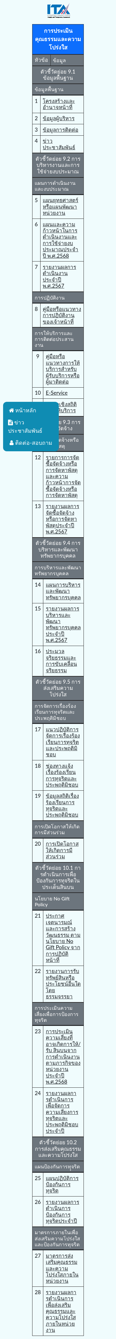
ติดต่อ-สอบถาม (30, 442)
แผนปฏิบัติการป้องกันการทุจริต (62, 1184)
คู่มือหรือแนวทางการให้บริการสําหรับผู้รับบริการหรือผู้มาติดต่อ (63, 369)
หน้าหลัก (22, 410)
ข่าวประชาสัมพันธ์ (59, 144)
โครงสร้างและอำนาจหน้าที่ (59, 104)
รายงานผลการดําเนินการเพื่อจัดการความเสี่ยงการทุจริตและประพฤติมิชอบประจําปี (62, 1112)
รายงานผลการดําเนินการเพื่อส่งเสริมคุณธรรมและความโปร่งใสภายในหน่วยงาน (61, 1311)
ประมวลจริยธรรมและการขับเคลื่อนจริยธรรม (61, 660)
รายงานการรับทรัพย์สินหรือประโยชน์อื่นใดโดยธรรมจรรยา (63, 984)
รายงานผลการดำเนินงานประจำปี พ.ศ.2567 (59, 276)
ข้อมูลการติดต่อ (60, 129)
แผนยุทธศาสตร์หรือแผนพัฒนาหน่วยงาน (60, 206)
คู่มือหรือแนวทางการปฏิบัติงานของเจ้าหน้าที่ (62, 315)
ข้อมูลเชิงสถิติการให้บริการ (61, 407)
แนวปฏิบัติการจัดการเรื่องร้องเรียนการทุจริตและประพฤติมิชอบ (63, 742)
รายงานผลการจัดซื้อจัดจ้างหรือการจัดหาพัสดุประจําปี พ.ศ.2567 (62, 519)
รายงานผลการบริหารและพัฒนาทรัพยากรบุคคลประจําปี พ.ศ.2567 (63, 624)
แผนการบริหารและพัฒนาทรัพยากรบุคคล (63, 591)
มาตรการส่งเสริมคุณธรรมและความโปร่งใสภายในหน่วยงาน (62, 1268)
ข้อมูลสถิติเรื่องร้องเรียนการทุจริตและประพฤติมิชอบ (62, 805)
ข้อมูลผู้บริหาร (59, 118)
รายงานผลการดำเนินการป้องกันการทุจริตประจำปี (62, 1211)
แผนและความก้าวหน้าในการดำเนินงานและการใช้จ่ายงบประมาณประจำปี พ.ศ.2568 (60, 240)
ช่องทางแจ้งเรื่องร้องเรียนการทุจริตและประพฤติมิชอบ (62, 775)
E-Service (57, 392)
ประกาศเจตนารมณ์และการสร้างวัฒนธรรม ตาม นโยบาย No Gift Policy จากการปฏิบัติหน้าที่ (63, 937)
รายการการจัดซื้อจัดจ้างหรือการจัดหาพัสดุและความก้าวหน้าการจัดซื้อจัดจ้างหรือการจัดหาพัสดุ (63, 476)
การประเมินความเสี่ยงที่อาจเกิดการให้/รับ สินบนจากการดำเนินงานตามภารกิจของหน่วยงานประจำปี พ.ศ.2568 (63, 1056)
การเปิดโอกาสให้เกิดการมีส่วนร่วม (62, 850)
